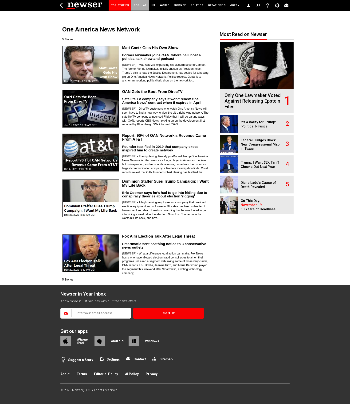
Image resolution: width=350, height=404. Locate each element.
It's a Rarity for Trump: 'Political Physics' (258, 124)
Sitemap (166, 359)
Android (117, 341)
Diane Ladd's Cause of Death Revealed (258, 185)
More (233, 5)
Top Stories (120, 5)
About (65, 374)
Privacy (151, 374)
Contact (140, 359)
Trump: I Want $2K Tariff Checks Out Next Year (260, 165)
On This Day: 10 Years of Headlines (258, 205)
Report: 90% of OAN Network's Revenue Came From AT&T (164, 137)
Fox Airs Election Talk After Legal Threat (158, 236)
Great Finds (217, 5)
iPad (80, 343)
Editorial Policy (106, 374)
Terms (82, 374)
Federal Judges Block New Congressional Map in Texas (260, 144)
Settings (113, 359)
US (153, 5)
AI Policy (132, 374)
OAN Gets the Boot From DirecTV (152, 91)
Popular (140, 5)
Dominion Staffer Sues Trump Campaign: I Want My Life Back (165, 183)
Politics (197, 5)
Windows (152, 341)
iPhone (82, 339)
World (165, 5)
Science (180, 5)
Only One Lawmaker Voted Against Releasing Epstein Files (252, 100)
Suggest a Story (80, 360)
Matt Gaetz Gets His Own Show (150, 48)
